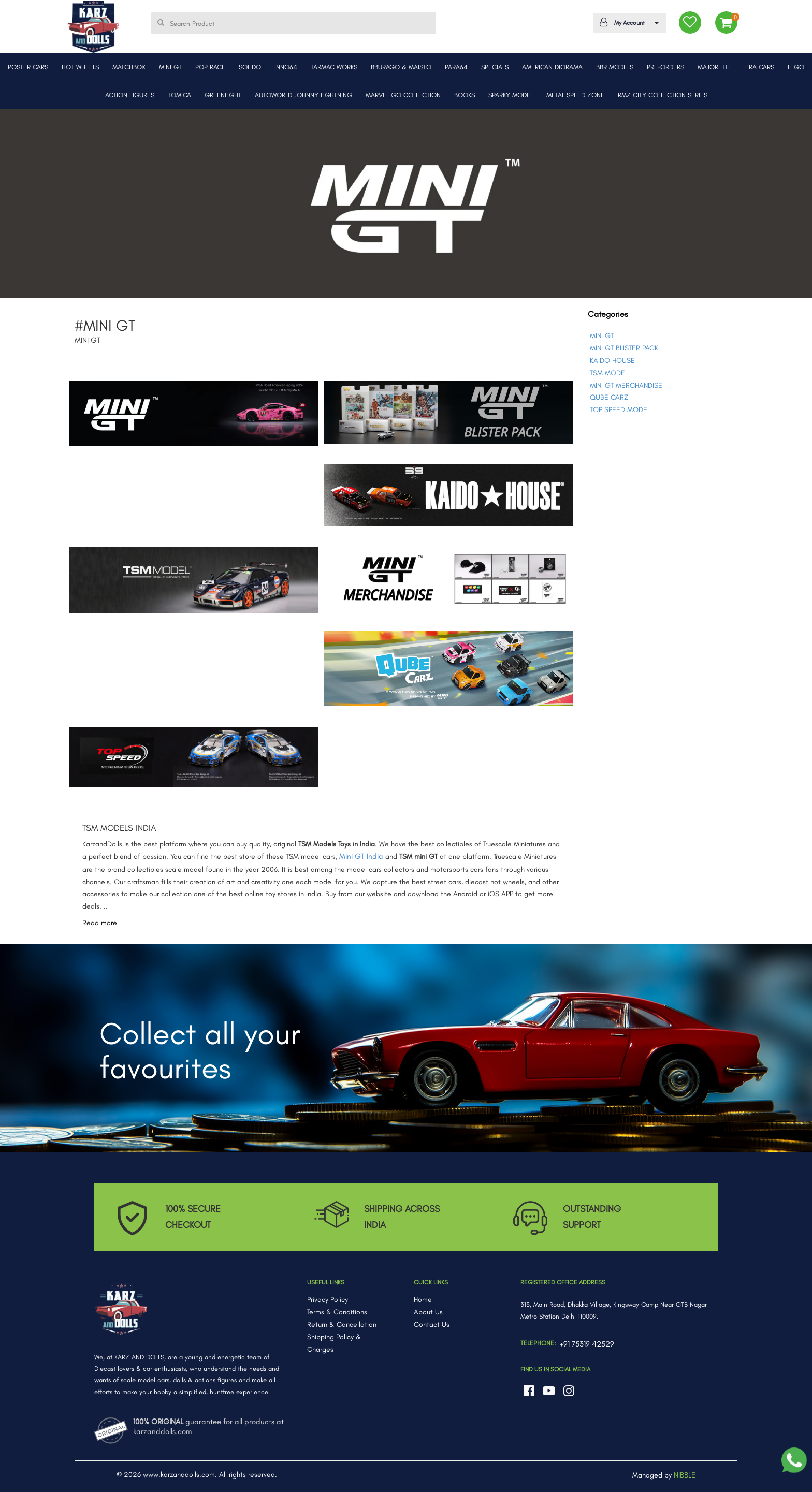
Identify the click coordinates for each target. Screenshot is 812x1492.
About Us (428, 1312)
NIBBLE (684, 1475)
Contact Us (432, 1324)
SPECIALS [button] (495, 67)
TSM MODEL (609, 373)
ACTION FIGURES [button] (129, 95)
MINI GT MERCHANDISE (626, 385)
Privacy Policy (327, 1299)
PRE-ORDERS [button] (665, 67)
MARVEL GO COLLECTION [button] (403, 95)
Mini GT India (361, 856)
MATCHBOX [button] (129, 67)
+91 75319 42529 (587, 1344)
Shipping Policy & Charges (334, 1343)
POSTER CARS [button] (28, 67)
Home (423, 1299)
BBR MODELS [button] (614, 67)
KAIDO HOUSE (612, 360)
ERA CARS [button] (759, 67)
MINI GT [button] (170, 67)
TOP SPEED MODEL (620, 409)
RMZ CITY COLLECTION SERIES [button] (662, 95)
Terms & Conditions (337, 1312)
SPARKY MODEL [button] (510, 95)
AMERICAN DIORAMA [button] (552, 67)
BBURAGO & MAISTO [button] (401, 67)
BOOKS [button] (464, 95)
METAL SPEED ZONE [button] (575, 95)
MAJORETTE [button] (715, 67)
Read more (99, 922)
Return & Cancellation (341, 1324)
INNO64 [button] (285, 67)
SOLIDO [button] (250, 67)
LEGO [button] (796, 67)
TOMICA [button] (179, 95)
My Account (628, 22)
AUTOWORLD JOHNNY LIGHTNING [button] (303, 95)
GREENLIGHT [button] (223, 95)
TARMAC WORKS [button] (334, 67)
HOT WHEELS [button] (80, 67)
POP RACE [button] (210, 67)
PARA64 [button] (456, 67)
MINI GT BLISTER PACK (624, 348)
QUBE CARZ (609, 397)
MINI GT (602, 335)
